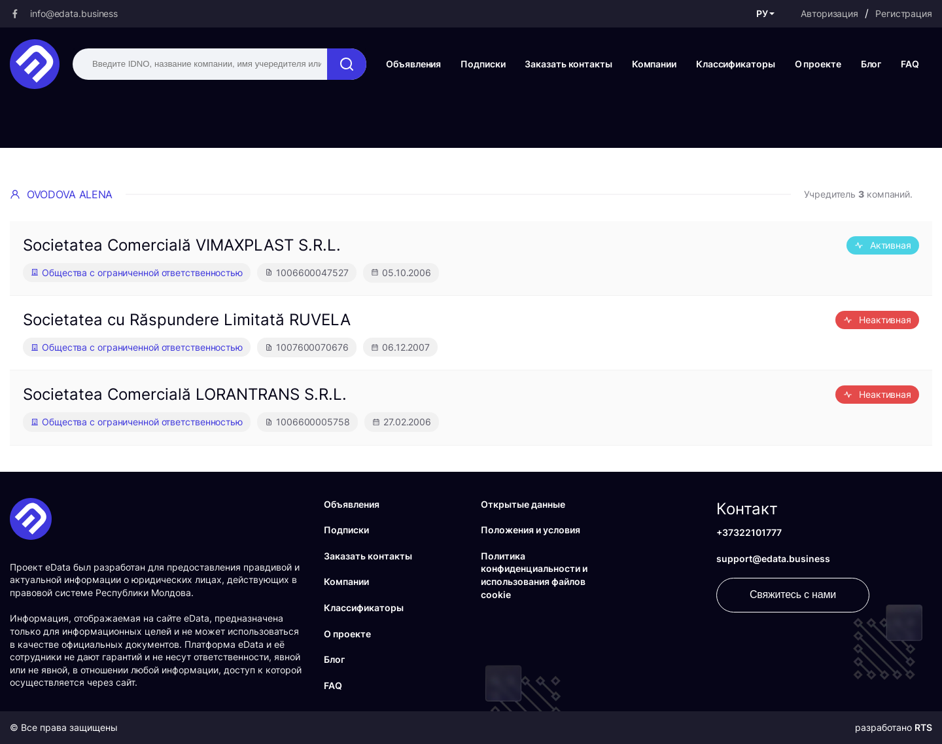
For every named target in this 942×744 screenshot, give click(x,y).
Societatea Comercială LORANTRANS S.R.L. (185, 394)
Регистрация (903, 13)
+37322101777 (749, 532)
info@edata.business (74, 13)
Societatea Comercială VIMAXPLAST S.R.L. (182, 245)
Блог (871, 63)
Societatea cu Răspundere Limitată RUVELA (187, 319)
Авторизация (829, 13)
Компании (654, 63)
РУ (762, 13)
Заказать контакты (568, 63)
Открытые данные (523, 504)
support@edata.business (773, 558)
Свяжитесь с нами (793, 594)
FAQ (910, 63)
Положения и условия (530, 529)
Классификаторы (735, 63)
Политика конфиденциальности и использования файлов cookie (534, 575)
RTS (923, 727)
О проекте (818, 63)
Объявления (413, 63)
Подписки (483, 63)
